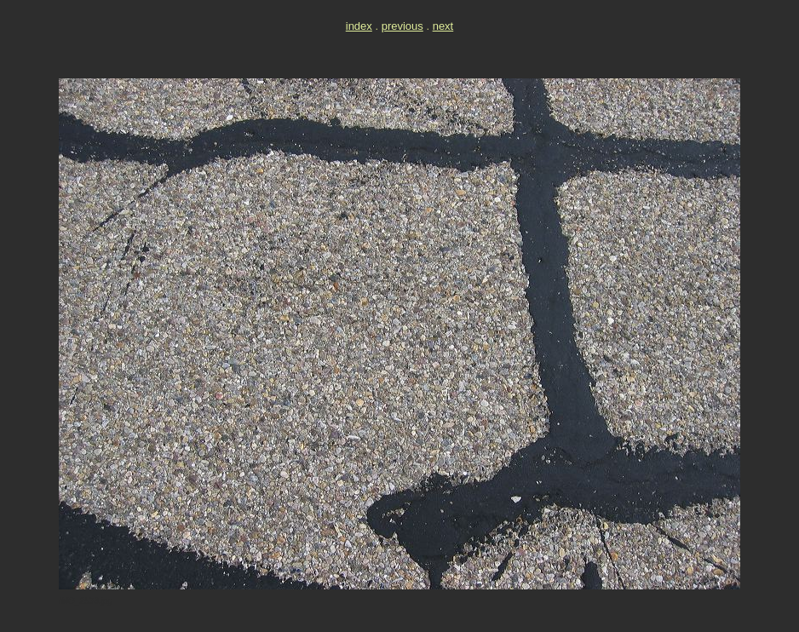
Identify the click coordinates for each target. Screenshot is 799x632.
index (359, 26)
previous (402, 26)
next (443, 26)
